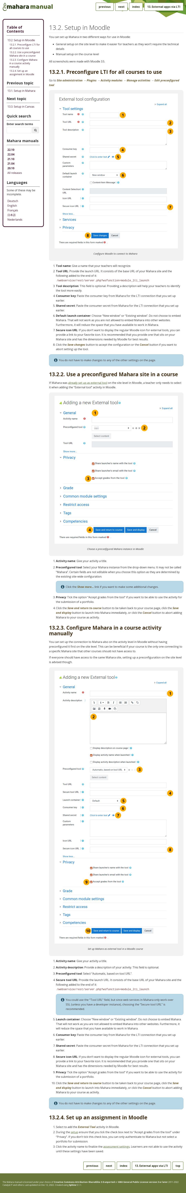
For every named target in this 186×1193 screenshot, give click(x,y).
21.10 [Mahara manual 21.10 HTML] (10, 159)
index (136, 7)
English (12, 206)
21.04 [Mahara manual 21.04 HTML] (10, 163)
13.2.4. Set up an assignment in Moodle (21, 72)
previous (105, 7)
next (121, 7)
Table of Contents (15, 29)
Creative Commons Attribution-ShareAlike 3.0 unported (84, 1181)
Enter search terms (20, 124)
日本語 (11, 215)
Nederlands (14, 219)
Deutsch (12, 201)
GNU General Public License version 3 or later (143, 1181)
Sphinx (72, 1184)
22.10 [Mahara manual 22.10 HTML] (10, 150)
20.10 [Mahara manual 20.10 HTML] (10, 168)
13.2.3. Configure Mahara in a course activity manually (23, 63)
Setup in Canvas (20, 107)
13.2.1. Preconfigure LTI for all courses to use (24, 46)
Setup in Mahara (21, 91)
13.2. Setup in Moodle (21, 40)
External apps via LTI (163, 7)
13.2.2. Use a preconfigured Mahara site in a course (24, 54)
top (178, 1165)
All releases (14, 173)
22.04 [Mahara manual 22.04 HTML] (10, 154)
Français (12, 210)
